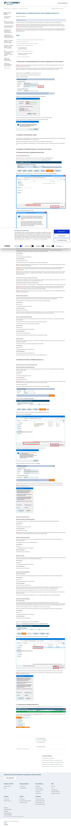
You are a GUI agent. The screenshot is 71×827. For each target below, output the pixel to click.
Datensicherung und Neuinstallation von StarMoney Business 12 (8, 31)
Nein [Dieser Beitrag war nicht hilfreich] (44, 740)
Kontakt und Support (39, 788)
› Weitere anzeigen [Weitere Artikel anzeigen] (7, 68)
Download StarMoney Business (41, 804)
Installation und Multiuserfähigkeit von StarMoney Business (8, 64)
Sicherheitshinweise (54, 789)
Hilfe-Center (53, 786)
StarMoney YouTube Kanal (55, 793)
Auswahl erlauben (61, 7)
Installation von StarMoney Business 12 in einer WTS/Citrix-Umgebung (8, 41)
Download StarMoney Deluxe (40, 800)
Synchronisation (38, 791)
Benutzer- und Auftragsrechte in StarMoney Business (7, 59)
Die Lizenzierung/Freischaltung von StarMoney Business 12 (9, 22)
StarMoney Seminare (7, 800)
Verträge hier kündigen (23, 802)
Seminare (6, 796)
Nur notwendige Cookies (62, 11)
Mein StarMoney (39, 783)
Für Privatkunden (22, 786)
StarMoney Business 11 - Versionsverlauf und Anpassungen (52, 766)
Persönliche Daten (38, 793)
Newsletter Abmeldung (8, 814)
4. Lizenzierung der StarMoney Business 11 (23, 56)
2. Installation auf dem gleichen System (22, 41)
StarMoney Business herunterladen (48, 758)
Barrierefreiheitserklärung (55, 791)
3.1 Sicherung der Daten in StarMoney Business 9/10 (24, 45)
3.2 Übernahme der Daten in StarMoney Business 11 (24, 51)
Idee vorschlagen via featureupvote (25, 800)
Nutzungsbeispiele (24, 783)
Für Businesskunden (23, 788)
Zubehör (5, 788)
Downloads (38, 796)
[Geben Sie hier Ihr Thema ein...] (41, 749)
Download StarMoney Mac (40, 802)
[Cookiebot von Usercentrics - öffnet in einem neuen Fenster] (7, 18)
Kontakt (21, 796)
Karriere (6, 824)
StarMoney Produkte (7, 786)
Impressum (6, 807)
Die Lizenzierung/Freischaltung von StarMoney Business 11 (52, 760)
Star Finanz (16, 821)
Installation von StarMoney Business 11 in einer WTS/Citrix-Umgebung (8, 46)
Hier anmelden (10, 778)
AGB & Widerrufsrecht (8, 809)
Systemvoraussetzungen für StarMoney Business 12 (9, 26)
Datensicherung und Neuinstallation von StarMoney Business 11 (53, 762)
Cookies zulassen (61, 3)
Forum (52, 788)
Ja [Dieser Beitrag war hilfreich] (38, 740)
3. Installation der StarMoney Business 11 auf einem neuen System (27, 43)
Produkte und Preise (9, 783)
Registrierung (38, 786)
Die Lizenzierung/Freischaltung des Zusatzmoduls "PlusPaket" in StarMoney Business (8, 53)
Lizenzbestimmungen (7, 813)
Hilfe (52, 783)
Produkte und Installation (39, 789)
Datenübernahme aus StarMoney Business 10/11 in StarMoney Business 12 (8, 36)
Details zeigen (59, 17)
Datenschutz (6, 811)
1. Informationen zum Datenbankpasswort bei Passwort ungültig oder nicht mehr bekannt (30, 39)
